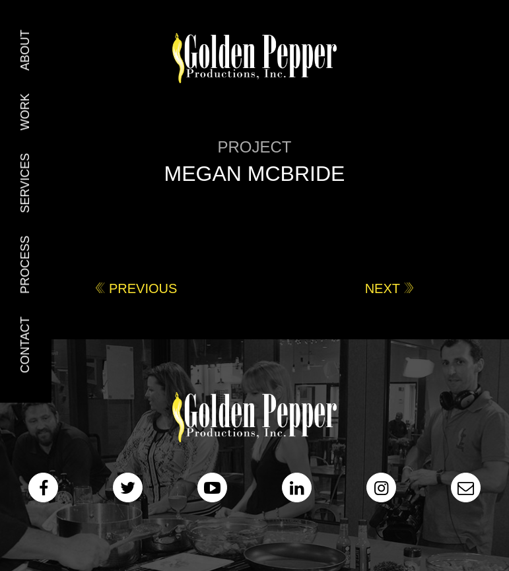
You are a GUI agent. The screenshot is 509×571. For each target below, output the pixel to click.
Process (25, 265)
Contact (25, 345)
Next (382, 288)
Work (25, 111)
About (25, 50)
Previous (143, 288)
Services (25, 183)
